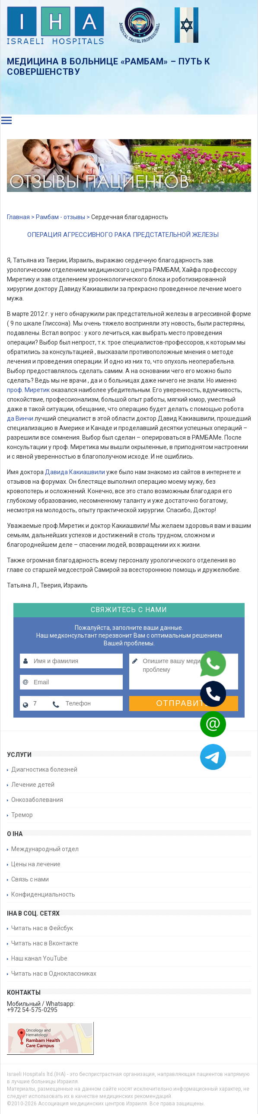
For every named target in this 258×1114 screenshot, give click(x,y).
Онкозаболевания (37, 799)
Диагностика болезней (44, 769)
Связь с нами (30, 879)
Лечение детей (32, 784)
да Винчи (20, 418)
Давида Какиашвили (75, 472)
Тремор (22, 814)
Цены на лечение (36, 864)
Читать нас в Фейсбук (42, 928)
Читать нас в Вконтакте (44, 943)
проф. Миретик (28, 389)
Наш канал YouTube (39, 958)
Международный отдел (45, 849)
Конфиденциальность (43, 894)
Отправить (183, 703)
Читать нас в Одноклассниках (53, 973)
